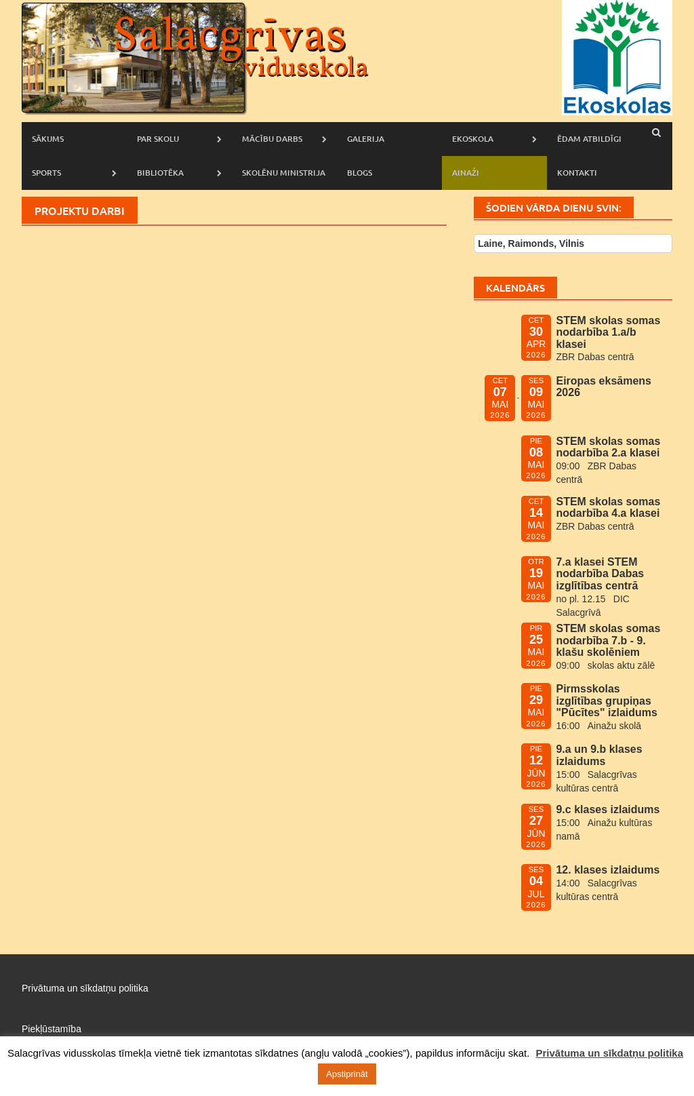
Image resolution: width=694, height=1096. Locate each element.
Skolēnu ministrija (283, 172)
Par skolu (158, 138)
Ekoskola (472, 138)
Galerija (365, 138)
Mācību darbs (272, 138)
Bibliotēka (160, 172)
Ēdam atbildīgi (589, 138)
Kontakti (577, 172)
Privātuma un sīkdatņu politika (85, 988)
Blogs (359, 172)
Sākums (48, 138)
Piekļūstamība (51, 1028)
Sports (46, 172)
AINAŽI (465, 172)
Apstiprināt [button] (346, 1074)
